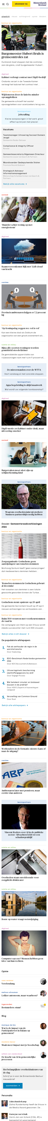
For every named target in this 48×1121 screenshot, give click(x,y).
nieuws (14, 17)
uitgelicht (6, 17)
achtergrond (24, 17)
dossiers (42, 17)
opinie (34, 17)
